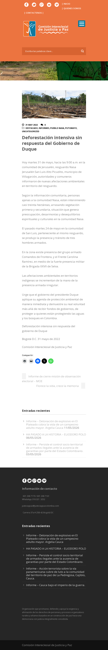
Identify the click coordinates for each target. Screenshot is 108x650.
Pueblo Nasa (57, 128)
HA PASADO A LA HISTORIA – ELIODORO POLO (56, 434)
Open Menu (81, 23)
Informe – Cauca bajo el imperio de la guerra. (55, 585)
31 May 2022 (31, 124)
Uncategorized (30, 131)
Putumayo (71, 128)
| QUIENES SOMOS (71, 8)
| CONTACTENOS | (34, 12)
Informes (44, 128)
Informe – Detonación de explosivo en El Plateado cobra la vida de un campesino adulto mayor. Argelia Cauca (52, 424)
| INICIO (66, 3)
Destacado (32, 128)
